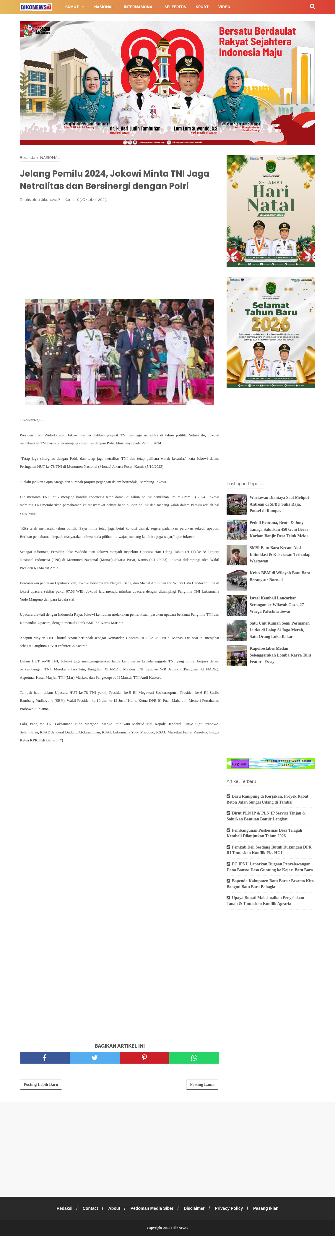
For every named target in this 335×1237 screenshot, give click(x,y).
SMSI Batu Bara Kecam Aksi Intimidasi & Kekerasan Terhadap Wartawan (280, 554)
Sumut (72, 7)
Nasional (104, 7)
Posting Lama (202, 1085)
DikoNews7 (179, 1229)
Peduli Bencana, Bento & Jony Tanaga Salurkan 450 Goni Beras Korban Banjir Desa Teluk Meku (279, 529)
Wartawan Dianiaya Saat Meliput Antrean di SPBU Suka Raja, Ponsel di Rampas (279, 504)
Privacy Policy (231, 1209)
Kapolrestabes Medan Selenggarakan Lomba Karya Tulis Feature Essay (280, 655)
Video (224, 7)
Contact (88, 1209)
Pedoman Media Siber (152, 1209)
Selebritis (175, 7)
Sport (202, 7)
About (113, 1209)
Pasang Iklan (268, 1209)
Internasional (139, 7)
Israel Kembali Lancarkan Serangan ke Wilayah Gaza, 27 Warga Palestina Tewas (277, 605)
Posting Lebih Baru (41, 1085)
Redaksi (62, 1209)
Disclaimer (195, 1209)
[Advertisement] (119, 251)
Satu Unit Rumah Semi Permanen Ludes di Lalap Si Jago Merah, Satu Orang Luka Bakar (280, 630)
